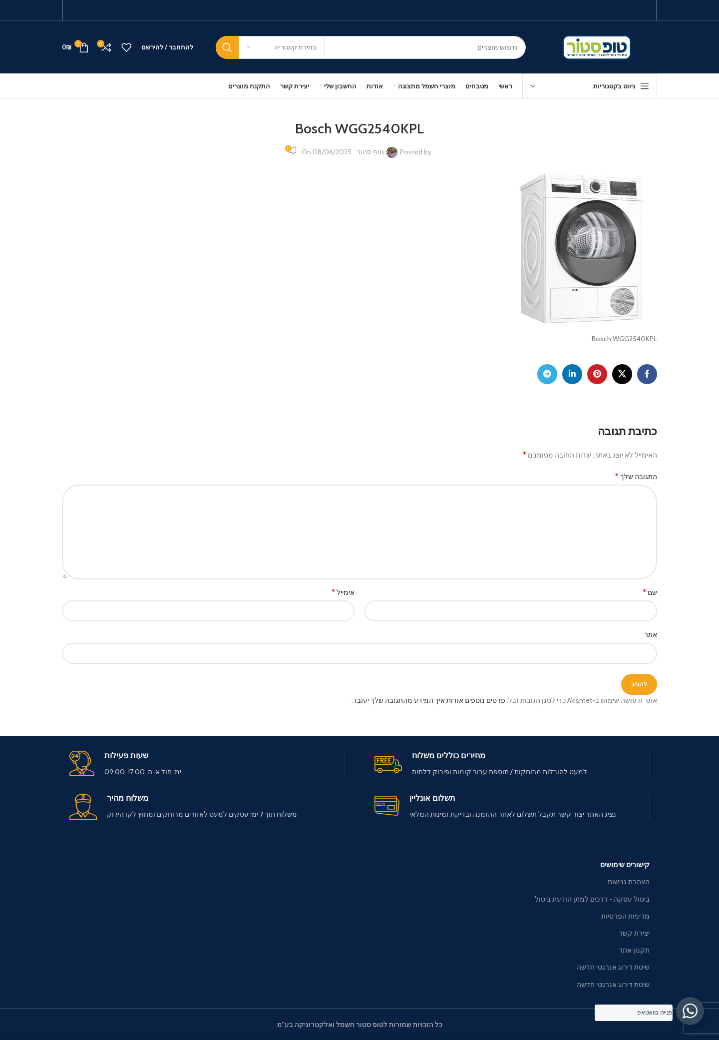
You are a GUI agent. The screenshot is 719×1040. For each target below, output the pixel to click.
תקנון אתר (634, 950)
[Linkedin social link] (572, 374)
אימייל (343, 592)
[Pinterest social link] (597, 374)
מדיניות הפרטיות (625, 916)
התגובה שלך (636, 476)
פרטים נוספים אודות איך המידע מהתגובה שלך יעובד (429, 700)
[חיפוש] (371, 47)
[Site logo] (599, 46)
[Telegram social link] (547, 374)
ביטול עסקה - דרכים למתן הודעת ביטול (592, 899)
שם (650, 592)
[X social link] (622, 374)
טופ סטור (370, 151)
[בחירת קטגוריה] (282, 47)
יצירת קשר (634, 933)
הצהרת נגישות (629, 881)
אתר (650, 634)
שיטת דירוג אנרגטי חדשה (613, 967)
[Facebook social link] (647, 374)
